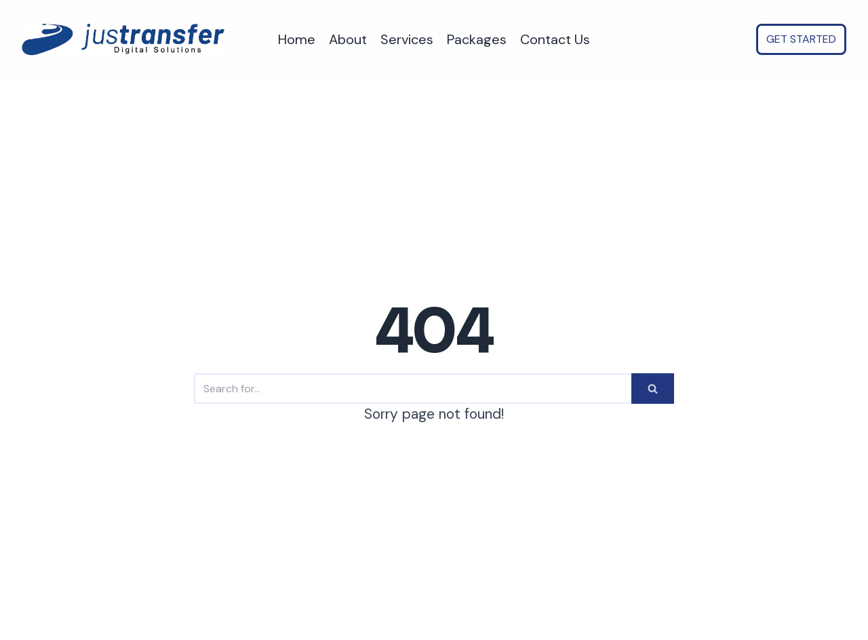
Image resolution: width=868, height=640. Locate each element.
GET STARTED (801, 39)
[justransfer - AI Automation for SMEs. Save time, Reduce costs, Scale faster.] (123, 40)
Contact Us (555, 39)
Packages (477, 39)
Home (296, 39)
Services (406, 39)
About (348, 39)
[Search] (412, 388)
